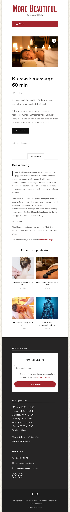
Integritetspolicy (35, 507)
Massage (23, 143)
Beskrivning (36, 156)
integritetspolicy (43, 377)
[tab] (35, 156)
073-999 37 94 (23, 458)
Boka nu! (20, 130)
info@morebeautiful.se (25, 463)
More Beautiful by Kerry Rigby (41, 500)
